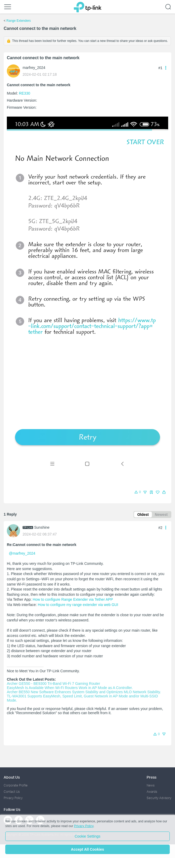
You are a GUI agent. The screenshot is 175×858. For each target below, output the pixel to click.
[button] (164, 492)
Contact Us (12, 792)
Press (151, 777)
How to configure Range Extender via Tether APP (73, 599)
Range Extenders (18, 21)
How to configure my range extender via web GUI (78, 605)
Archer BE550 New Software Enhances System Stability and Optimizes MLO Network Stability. (84, 692)
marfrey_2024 (34, 67)
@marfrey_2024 (22, 553)
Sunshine (41, 527)
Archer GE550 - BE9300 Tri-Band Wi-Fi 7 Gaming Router (53, 683)
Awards (152, 792)
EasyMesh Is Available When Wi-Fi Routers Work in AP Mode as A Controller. (70, 688)
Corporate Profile (16, 785)
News (151, 785)
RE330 (24, 93)
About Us (12, 777)
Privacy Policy (13, 798)
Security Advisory (159, 798)
